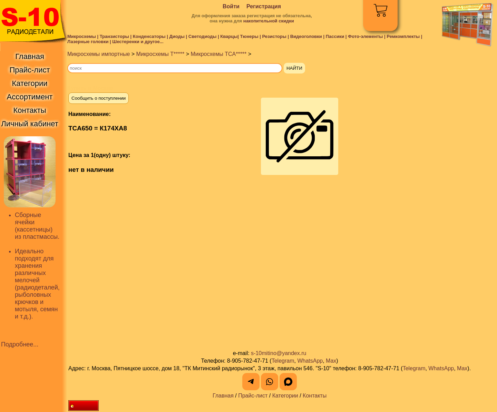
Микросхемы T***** (160, 54)
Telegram (283, 361)
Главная (223, 396)
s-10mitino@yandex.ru (278, 353)
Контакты (315, 396)
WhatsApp (310, 361)
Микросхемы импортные (98, 54)
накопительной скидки (268, 20)
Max (331, 361)
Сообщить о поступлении (98, 98)
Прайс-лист (252, 396)
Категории (285, 396)
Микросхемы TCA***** (218, 54)
